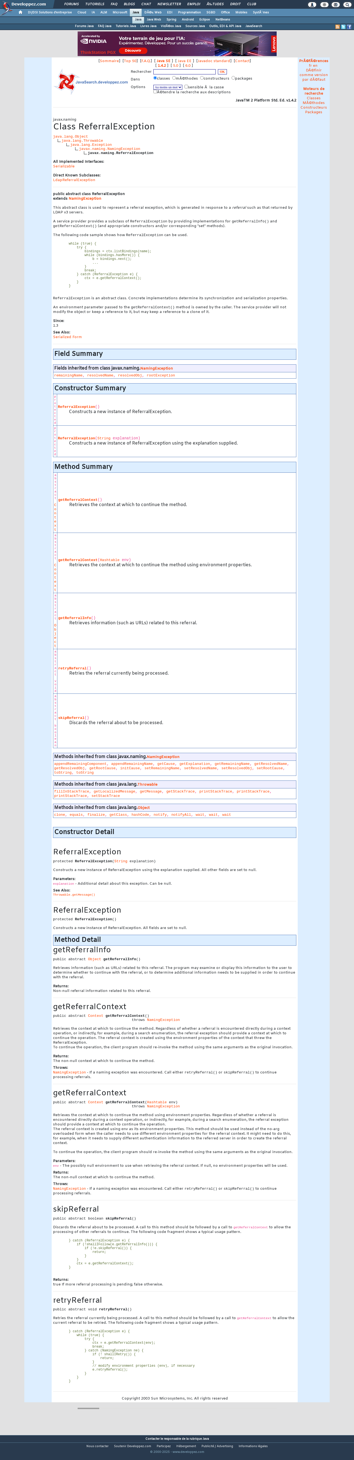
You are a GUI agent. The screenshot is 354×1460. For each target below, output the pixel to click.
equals (76, 817)
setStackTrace (106, 799)
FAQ (114, 4)
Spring (171, 20)
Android (188, 20)
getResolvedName (270, 767)
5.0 (175, 65)
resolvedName (100, 378)
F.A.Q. (146, 61)
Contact (242, 61)
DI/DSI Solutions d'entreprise (50, 12)
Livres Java (148, 26)
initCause (130, 771)
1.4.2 (162, 65)
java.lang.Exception (91, 145)
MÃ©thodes (314, 103)
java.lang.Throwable (82, 141)
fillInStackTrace (71, 794)
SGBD (210, 12)
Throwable (147, 787)
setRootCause (270, 771)
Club (251, 4)
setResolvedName (200, 771)
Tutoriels (95, 4)
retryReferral (72, 671)
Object (55, 638)
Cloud (81, 12)
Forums (71, 4)
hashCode (140, 817)
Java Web (154, 20)
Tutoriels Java (126, 26)
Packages (313, 112)
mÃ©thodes (185, 78)
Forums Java (84, 26)
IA (93, 12)
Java (136, 12)
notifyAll (181, 817)
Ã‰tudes (215, 4)
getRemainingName (232, 767)
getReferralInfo (74, 621)
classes (162, 78)
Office (225, 12)
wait (200, 817)
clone (59, 817)
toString (63, 775)
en (315, 65)
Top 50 (130, 61)
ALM (103, 12)
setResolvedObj (236, 771)
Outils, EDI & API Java (225, 26)
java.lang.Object (70, 137)
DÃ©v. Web (153, 12)
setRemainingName (161, 771)
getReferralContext (78, 503)
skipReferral (71, 721)
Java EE (185, 61)
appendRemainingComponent (80, 767)
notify (160, 817)
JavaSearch (253, 26)
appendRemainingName (132, 767)
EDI (169, 12)
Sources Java (195, 26)
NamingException (85, 198)
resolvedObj (130, 378)
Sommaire (109, 61)
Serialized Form (67, 340)
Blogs (129, 4)
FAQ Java (104, 26)
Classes (314, 98)
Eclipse (204, 20)
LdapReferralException (74, 180)
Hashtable (109, 563)
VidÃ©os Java (171, 26)
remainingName (68, 378)
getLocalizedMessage (114, 794)
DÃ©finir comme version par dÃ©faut (314, 75)
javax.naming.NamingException (109, 149)
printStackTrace (215, 794)
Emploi (194, 4)
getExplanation (194, 767)
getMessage (151, 794)
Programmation (189, 12)
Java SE (164, 61)
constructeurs (215, 78)
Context (55, 520)
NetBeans (222, 20)
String (103, 441)
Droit (235, 4)
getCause (166, 767)
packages (242, 78)
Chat (146, 4)
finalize (96, 817)
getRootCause (102, 771)
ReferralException (76, 410)
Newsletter (169, 4)
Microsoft (120, 12)
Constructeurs (313, 107)
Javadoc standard (214, 61)
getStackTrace (180, 794)
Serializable (64, 166)
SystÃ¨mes (261, 12)
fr (310, 65)
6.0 (188, 65)
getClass (118, 817)
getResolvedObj (69, 771)
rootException (161, 378)
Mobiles (241, 12)
